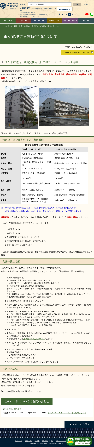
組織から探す (28, 441)
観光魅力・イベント (55, 20)
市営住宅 (33, 26)
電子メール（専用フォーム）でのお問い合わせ (67, 413)
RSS (52, 441)
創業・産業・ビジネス (70, 20)
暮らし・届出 (8, 20)
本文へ (22, 4)
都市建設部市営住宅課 (12, 409)
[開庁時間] (23, 16)
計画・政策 (86, 20)
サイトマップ (18, 441)
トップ (3, 26)
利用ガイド (45, 441)
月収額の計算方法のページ (34, 339)
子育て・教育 (23, 20)
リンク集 (37, 441)
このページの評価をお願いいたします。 (77, 52)
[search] (49, 4)
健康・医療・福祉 (39, 20)
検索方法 (87, 4)
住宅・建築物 (24, 26)
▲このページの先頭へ (79, 424)
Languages (65, 9)
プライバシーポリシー (62, 441)
